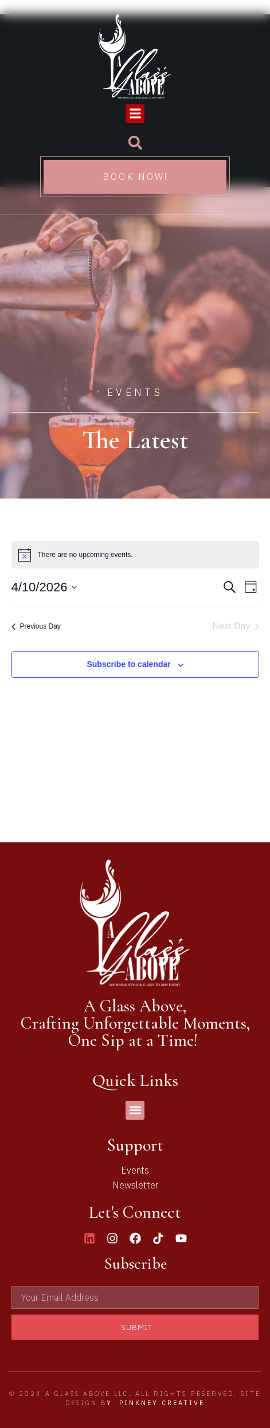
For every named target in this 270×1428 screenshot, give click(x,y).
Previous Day (36, 626)
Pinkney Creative (162, 1403)
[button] (135, 113)
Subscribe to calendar (128, 664)
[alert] (135, 554)
